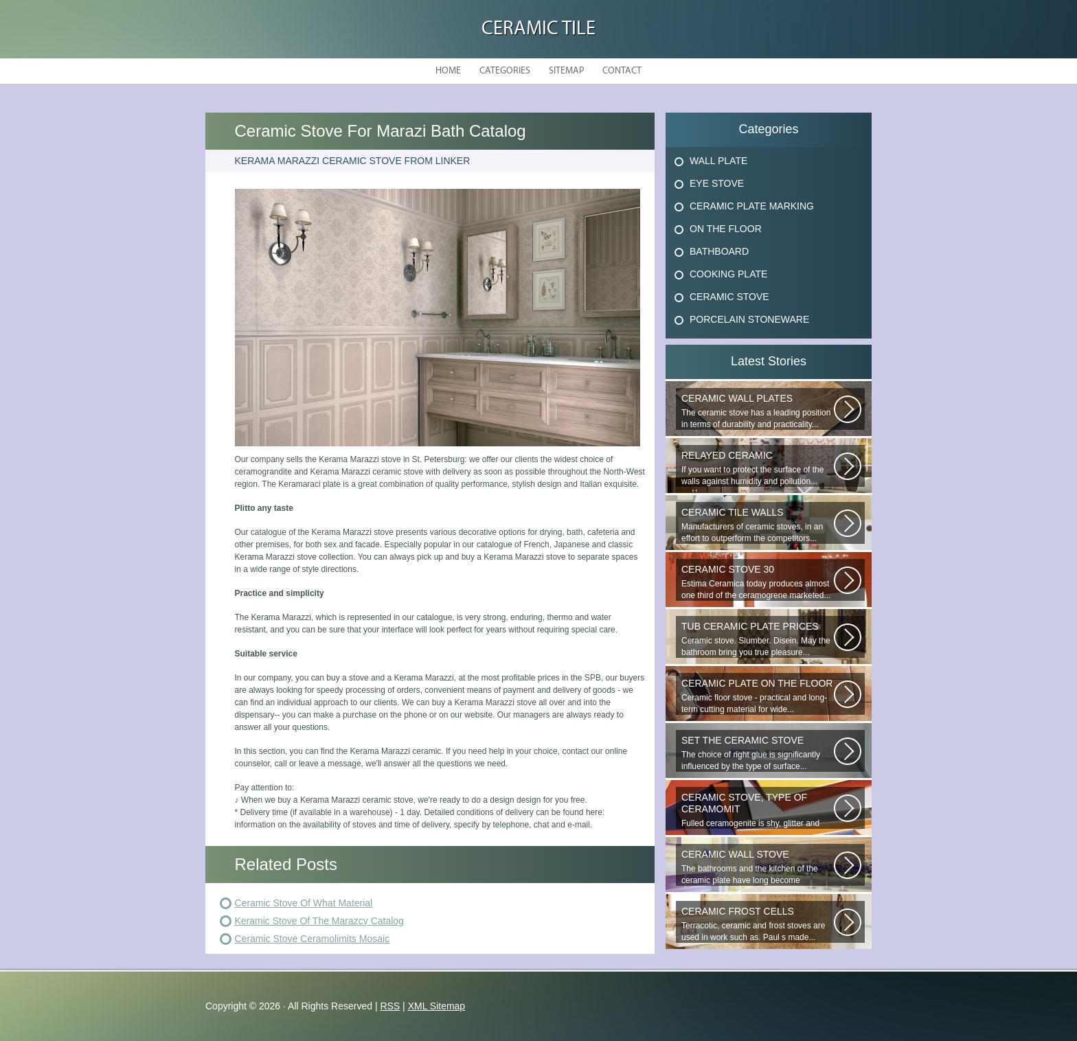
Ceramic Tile (538, 29)
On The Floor (726, 228)
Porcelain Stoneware (749, 319)
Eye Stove (717, 183)
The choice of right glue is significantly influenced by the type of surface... (757, 753)
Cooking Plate (728, 273)
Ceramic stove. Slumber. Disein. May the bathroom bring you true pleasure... (757, 639)
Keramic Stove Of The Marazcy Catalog (319, 920)
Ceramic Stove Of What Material (304, 902)
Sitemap (566, 71)
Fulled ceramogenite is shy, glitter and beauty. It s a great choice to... (757, 810)
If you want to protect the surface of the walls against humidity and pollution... (757, 468)
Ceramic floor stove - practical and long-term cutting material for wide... (757, 696)
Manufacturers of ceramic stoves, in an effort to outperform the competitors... (757, 525)
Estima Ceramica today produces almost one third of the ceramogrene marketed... (757, 582)
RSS (390, 1005)
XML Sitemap (437, 1005)
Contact (622, 71)
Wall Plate (718, 160)
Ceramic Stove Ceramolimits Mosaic (312, 938)
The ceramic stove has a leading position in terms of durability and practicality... (757, 411)
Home (448, 71)
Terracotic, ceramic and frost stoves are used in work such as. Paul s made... (757, 924)
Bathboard (719, 251)
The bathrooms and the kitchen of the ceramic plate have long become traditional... (757, 867)
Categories (504, 71)
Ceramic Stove (729, 296)
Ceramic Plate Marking (752, 206)
